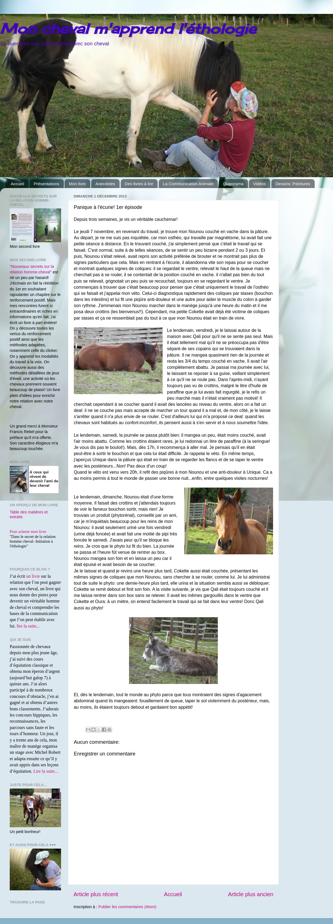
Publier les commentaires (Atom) (128, 907)
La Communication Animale (188, 183)
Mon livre (77, 183)
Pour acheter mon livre (28, 531)
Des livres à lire (139, 183)
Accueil (17, 183)
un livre (33, 576)
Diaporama (233, 183)
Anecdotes (105, 183)
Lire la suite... (45, 771)
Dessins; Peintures (293, 183)
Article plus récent (96, 894)
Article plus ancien (250, 894)
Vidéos (259, 183)
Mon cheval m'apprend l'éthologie (128, 28)
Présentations (46, 183)
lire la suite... (28, 626)
